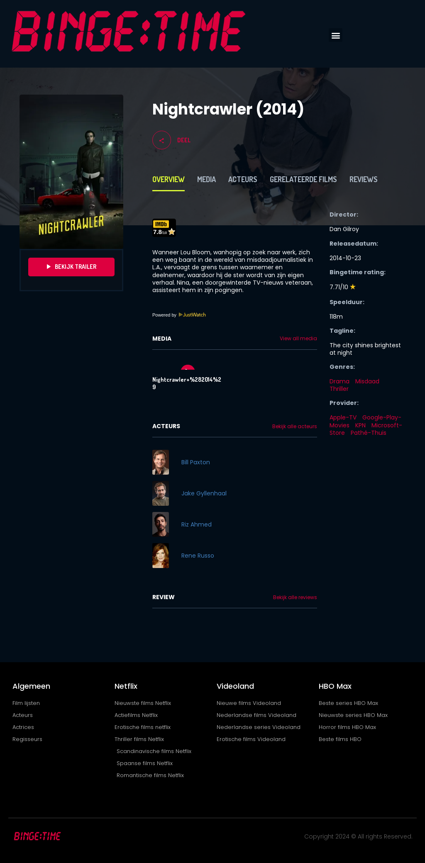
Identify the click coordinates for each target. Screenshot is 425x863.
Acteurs (242, 179)
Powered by (179, 314)
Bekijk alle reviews (295, 597)
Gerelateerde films (303, 179)
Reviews (363, 179)
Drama (339, 381)
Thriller (339, 389)
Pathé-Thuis (368, 433)
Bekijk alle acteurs (294, 426)
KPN (360, 425)
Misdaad (367, 381)
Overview (168, 179)
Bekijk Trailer (71, 267)
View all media (298, 338)
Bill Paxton (195, 462)
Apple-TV (343, 417)
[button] (335, 35)
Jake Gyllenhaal (204, 493)
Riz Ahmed (196, 524)
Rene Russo (197, 555)
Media (206, 179)
